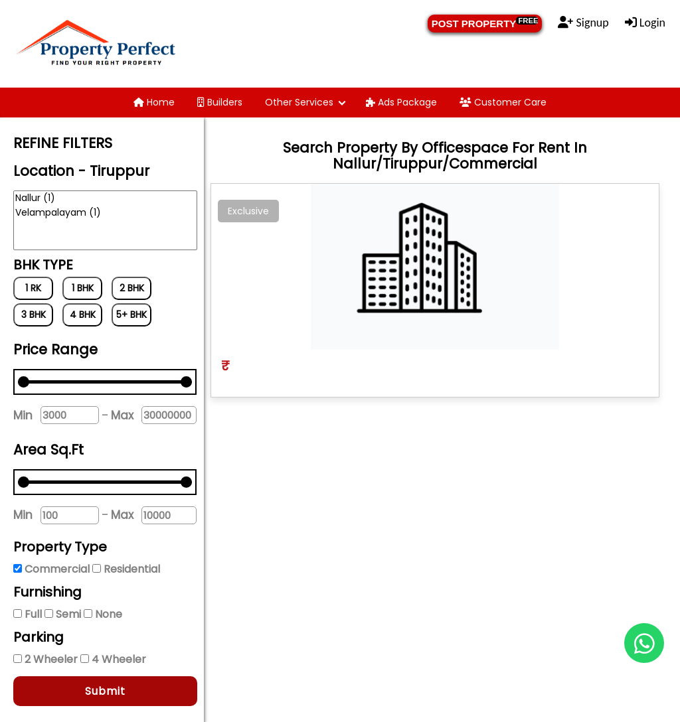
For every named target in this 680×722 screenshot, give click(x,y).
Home (154, 102)
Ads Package (401, 102)
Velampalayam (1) (105, 213)
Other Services (299, 102)
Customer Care (503, 102)
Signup (583, 22)
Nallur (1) (105, 198)
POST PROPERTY (485, 23)
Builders (219, 102)
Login (645, 22)
